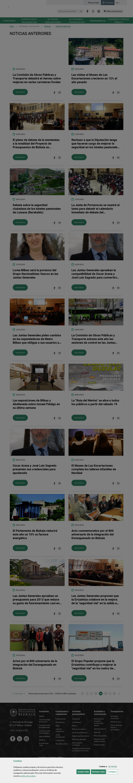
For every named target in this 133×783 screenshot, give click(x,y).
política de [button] (28, 776)
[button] (109, 766)
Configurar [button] (113, 771)
